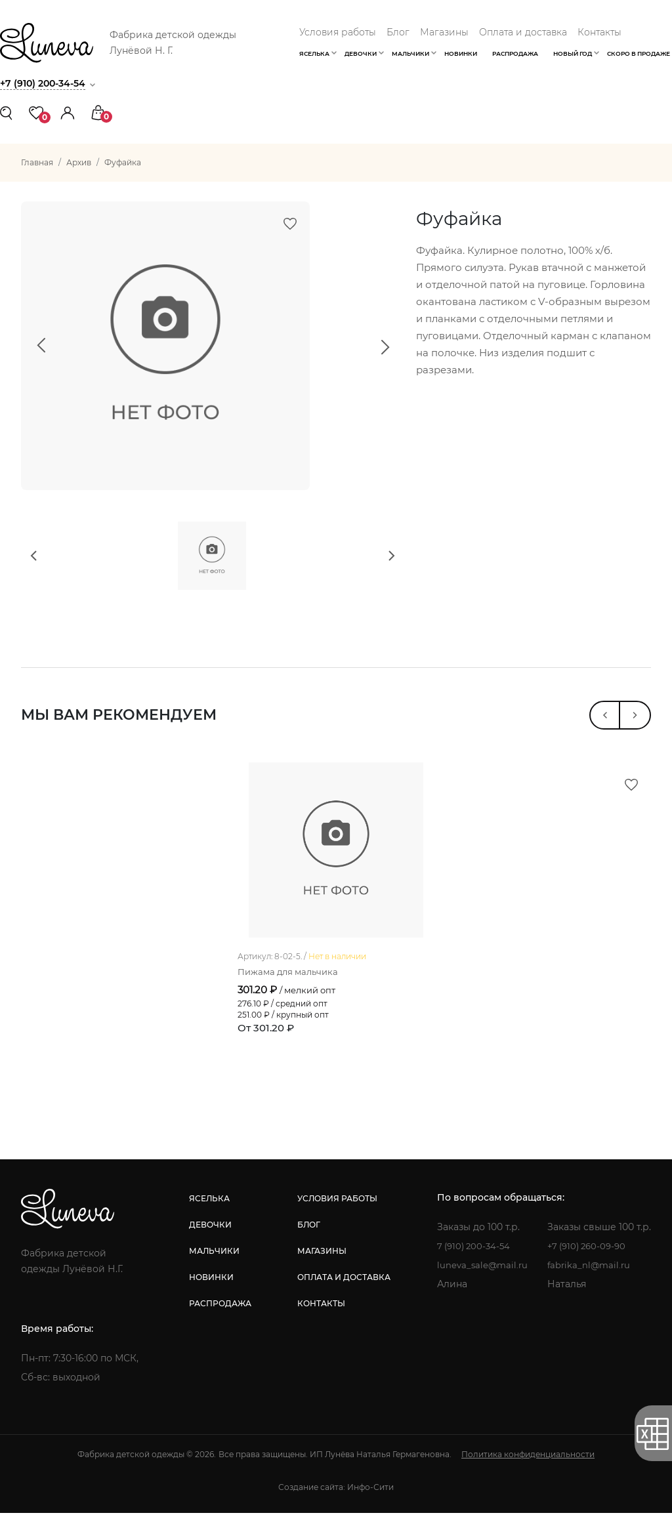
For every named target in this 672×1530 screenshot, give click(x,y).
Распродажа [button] (515, 53)
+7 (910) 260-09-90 (589, 1263)
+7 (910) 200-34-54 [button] (46, 83)
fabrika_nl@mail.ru (590, 1282)
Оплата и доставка (523, 32)
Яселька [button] (314, 53)
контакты (319, 1320)
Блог (398, 32)
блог (306, 1242)
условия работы (335, 1215)
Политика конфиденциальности (528, 1471)
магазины (320, 1268)
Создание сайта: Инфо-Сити (336, 1504)
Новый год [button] (572, 53)
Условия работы (337, 32)
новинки (210, 1294)
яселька (208, 1215)
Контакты (599, 32)
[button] (67, 112)
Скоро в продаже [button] (638, 53)
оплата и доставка (341, 1294)
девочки (209, 1242)
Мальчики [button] (410, 53)
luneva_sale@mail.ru (481, 1282)
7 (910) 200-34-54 (473, 1263)
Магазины (444, 32)
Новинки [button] (460, 53)
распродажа (219, 1320)
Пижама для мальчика (292, 988)
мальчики (213, 1268)
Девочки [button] (361, 53)
